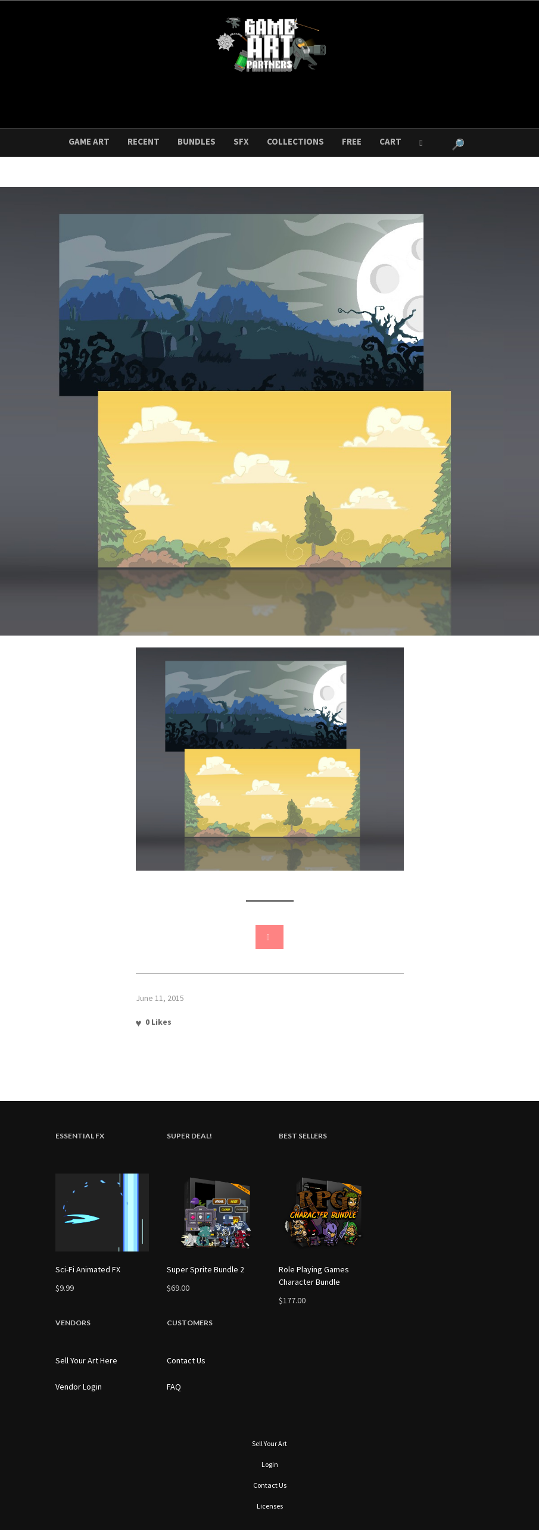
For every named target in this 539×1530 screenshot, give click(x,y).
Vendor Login (78, 1386)
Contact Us (186, 1360)
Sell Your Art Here (86, 1360)
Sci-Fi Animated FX (87, 1269)
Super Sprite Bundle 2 (205, 1269)
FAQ (174, 1386)
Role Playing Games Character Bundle (314, 1275)
